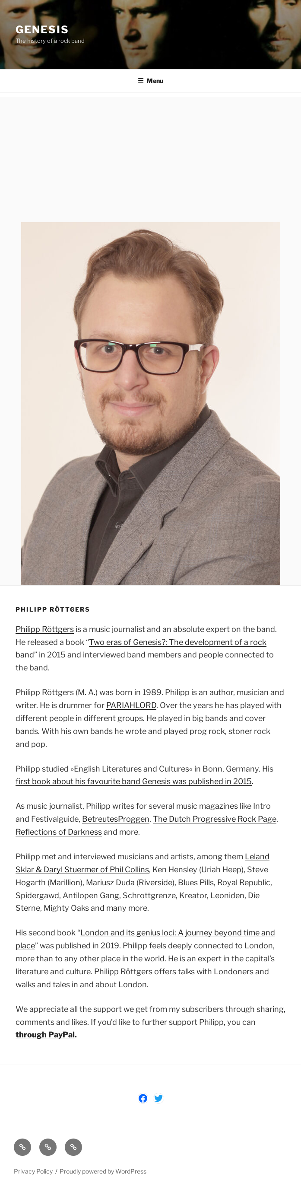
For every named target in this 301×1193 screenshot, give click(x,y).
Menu (150, 80)
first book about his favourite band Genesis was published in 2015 (134, 781)
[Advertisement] (150, 157)
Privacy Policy (33, 1171)
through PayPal (45, 1034)
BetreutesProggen (115, 818)
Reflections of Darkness (59, 831)
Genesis (42, 29)
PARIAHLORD (131, 705)
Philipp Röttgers (45, 629)
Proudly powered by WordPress (103, 1171)
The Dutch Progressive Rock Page (214, 818)
